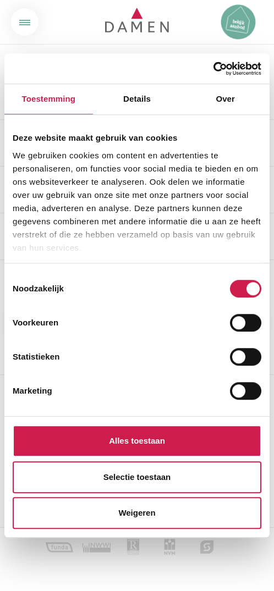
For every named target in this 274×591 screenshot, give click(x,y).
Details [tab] (137, 98)
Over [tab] (225, 98)
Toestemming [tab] (49, 98)
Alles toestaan (137, 440)
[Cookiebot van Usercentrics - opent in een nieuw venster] (213, 69)
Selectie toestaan (137, 477)
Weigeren (136, 512)
